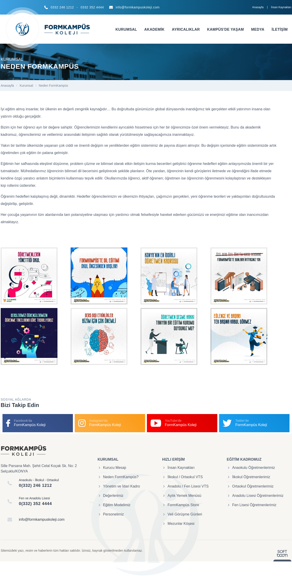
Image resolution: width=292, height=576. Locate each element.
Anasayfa (258, 7)
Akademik (154, 29)
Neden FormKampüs (53, 85)
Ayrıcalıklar (186, 29)
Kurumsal (126, 29)
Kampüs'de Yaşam (225, 29)
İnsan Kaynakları (281, 7)
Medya (257, 29)
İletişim (280, 29)
